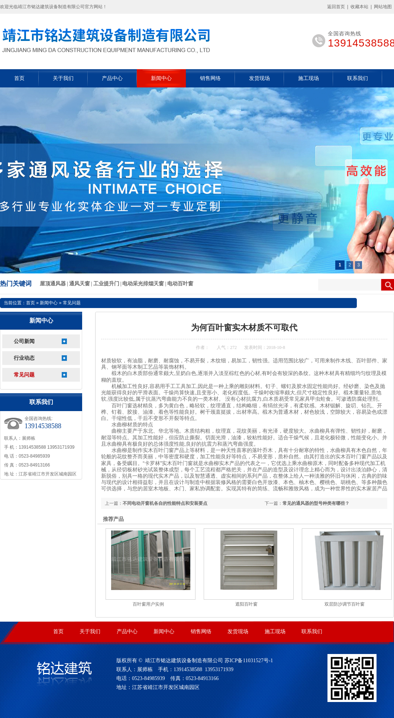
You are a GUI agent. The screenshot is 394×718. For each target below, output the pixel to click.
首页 (19, 78)
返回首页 (336, 6)
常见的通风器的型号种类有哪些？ (315, 503)
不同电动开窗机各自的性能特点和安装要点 (165, 503)
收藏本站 (359, 6)
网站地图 (383, 6)
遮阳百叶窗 (246, 604)
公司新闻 (24, 341)
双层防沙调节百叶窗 (344, 604)
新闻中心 (161, 78)
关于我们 (63, 78)
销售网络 (210, 78)
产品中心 (112, 78)
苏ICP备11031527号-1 (249, 660)
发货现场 (259, 78)
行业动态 (24, 358)
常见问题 (24, 375)
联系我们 (357, 78)
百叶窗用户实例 (148, 604)
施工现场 (308, 78)
